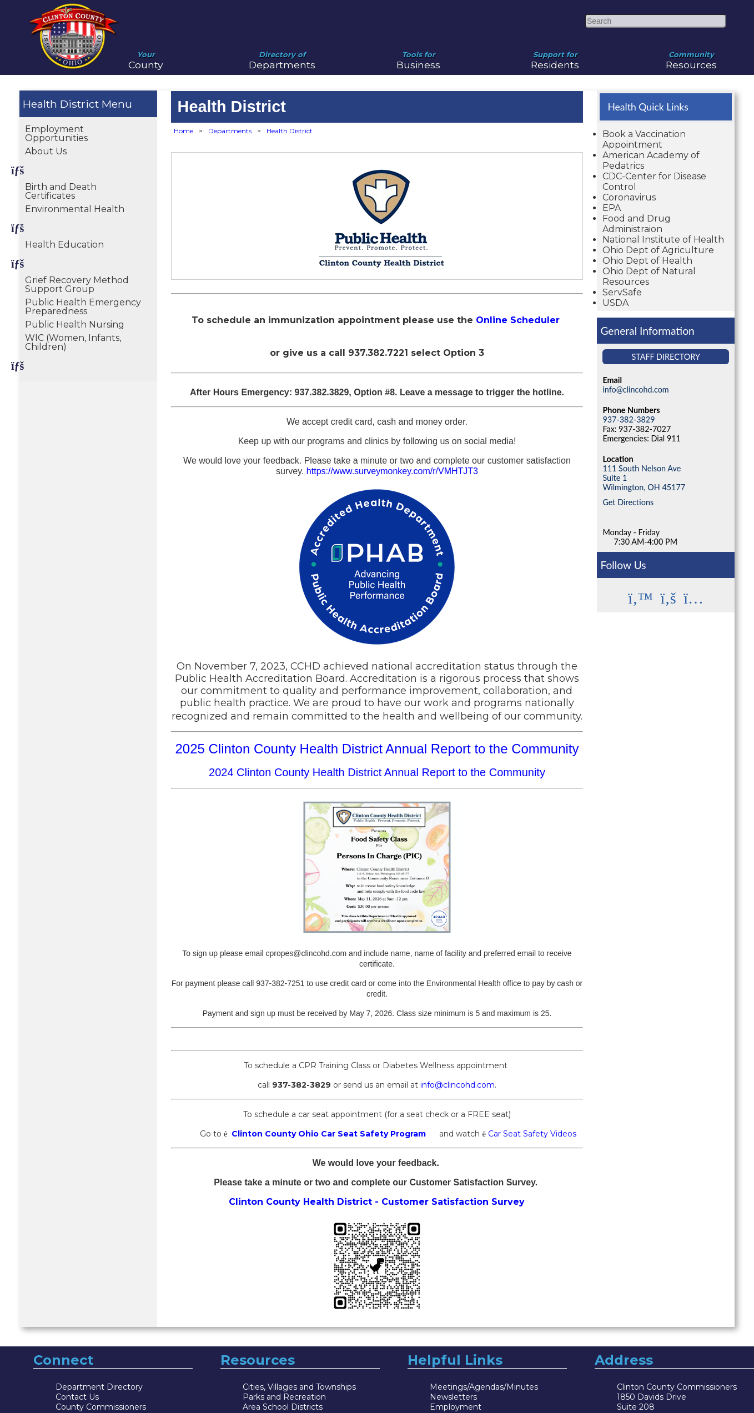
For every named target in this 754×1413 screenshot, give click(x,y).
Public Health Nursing (74, 324)
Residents (555, 56)
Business (418, 56)
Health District (61, 103)
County (146, 56)
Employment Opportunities (56, 133)
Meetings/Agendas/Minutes (484, 1387)
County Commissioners (101, 1407)
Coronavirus (629, 197)
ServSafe (622, 292)
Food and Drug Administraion (636, 223)
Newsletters (453, 1397)
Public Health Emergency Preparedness (83, 306)
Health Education (64, 244)
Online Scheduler (518, 320)
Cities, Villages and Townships (299, 1387)
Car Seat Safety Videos (532, 1134)
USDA (615, 303)
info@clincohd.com (457, 1085)
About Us (46, 151)
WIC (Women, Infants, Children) (73, 342)
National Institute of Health (663, 239)
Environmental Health (74, 209)
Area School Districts (283, 1407)
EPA (611, 208)
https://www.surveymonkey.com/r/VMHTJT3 (391, 471)
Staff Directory (665, 356)
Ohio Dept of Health (647, 260)
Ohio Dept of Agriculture (658, 250)
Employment (455, 1407)
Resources (691, 56)
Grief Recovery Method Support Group (77, 284)
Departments (282, 56)
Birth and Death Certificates (61, 191)
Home (183, 131)
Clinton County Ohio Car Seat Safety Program (329, 1134)
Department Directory (99, 1387)
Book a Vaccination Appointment (644, 139)
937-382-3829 (628, 419)
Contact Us (77, 1397)
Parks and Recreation (284, 1397)
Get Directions (628, 502)
